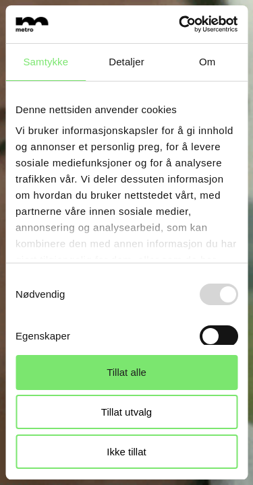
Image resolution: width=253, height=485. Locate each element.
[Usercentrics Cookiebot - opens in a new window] (180, 24)
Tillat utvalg (126, 412)
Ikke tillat (126, 451)
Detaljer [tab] (126, 61)
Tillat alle (126, 372)
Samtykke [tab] (46, 61)
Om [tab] (207, 61)
